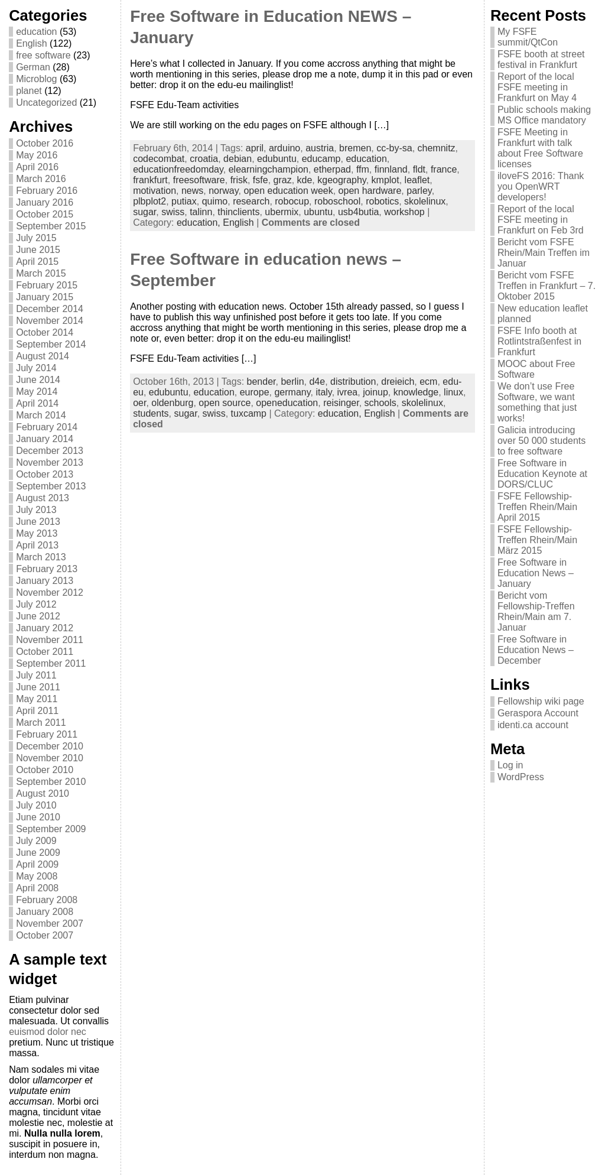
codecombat (158, 159)
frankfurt (150, 180)
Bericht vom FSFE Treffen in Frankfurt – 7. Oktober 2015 (546, 285)
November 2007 (49, 923)
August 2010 (42, 793)
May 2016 (36, 155)
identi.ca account (532, 725)
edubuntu (277, 159)
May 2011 (36, 699)
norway (223, 191)
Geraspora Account (537, 713)
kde (305, 180)
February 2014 (46, 427)
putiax (184, 201)
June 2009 (38, 853)
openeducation (287, 403)
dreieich (397, 381)
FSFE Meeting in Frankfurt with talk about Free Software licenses (540, 148)
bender (261, 381)
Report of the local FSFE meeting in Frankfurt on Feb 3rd (540, 219)
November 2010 (49, 758)
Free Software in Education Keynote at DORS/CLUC (542, 473)
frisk (239, 180)
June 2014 (38, 380)
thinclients (238, 212)
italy (323, 392)
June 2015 (38, 250)
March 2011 (41, 723)
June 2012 (38, 616)
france (444, 169)
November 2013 (49, 462)
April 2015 (37, 262)
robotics (382, 201)
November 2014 (49, 321)
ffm (362, 169)
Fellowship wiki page (540, 701)
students (150, 413)
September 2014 (51, 344)
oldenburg (172, 403)
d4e (317, 381)
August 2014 (42, 356)
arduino (284, 148)
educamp (321, 159)
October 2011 (44, 652)
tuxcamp (248, 413)
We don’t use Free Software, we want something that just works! (537, 402)
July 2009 (36, 841)
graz (283, 180)
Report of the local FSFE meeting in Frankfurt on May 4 (537, 87)
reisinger (341, 403)
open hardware (370, 191)
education (36, 32)
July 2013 (36, 510)
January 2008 (44, 912)
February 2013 (46, 569)
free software (43, 55)
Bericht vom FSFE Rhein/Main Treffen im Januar (543, 252)
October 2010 (44, 770)
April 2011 (37, 711)
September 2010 (51, 782)
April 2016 (37, 167)
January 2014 (44, 439)
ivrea (347, 392)
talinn (201, 212)
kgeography (341, 180)
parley (418, 191)
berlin (292, 381)
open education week (288, 191)
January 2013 (44, 581)
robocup (292, 201)
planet (29, 91)
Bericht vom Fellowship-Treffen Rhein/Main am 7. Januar (536, 611)
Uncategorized (46, 103)
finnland (391, 169)
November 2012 (49, 593)
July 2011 (36, 675)
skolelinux (424, 201)
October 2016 (44, 143)
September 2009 (51, 829)
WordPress (520, 777)
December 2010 (49, 746)
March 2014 (41, 415)
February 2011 (46, 734)
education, (200, 223)
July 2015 (36, 238)
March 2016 (41, 179)
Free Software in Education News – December (535, 650)
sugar (144, 212)
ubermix (281, 212)
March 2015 (41, 273)
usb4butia (358, 212)
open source (225, 403)
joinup (375, 392)
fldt (419, 169)
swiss (172, 212)
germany (292, 392)
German (33, 67)
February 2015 (46, 285)
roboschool (337, 201)
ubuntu (318, 212)
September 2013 (51, 486)
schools (380, 403)
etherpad (332, 169)
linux (453, 392)
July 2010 (36, 805)
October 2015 (44, 214)
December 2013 (49, 451)
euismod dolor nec (47, 1032)
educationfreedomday (178, 169)
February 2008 (46, 900)
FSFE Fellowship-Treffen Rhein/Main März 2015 (537, 540)
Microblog (36, 79)
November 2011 (49, 640)
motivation (154, 191)
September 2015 (51, 226)
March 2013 (41, 557)
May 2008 (36, 876)
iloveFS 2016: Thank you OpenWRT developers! (540, 186)
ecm (428, 381)
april (255, 148)
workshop (404, 212)
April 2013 (37, 545)
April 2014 (37, 403)
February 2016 (46, 191)
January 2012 (44, 628)
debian (237, 159)
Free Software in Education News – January (535, 573)
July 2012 (36, 604)
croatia (204, 159)
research (251, 201)
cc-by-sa (394, 148)
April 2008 (37, 888)
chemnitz (437, 148)
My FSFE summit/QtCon (527, 37)
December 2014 (49, 309)
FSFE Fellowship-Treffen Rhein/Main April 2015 (537, 506)
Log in (510, 765)
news (192, 191)
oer (139, 403)
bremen (355, 148)
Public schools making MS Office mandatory (544, 115)
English (31, 43)
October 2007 (44, 935)
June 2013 (38, 522)
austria (319, 148)
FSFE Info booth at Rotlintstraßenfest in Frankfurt (539, 341)
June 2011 (38, 687)
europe (254, 392)
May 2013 (36, 533)
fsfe (260, 180)
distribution (353, 381)
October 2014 (44, 332)
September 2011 (51, 663)
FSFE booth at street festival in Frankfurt (541, 59)
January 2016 (44, 202)
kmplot (385, 180)
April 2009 (37, 864)
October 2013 (44, 474)
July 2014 (36, 368)
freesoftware (199, 180)
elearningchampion (268, 169)
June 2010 (38, 817)
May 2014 (36, 392)
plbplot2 (149, 201)
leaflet (417, 180)
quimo (215, 201)
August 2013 (42, 498)
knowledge (416, 392)
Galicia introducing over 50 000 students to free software (541, 440)
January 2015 (44, 297)
